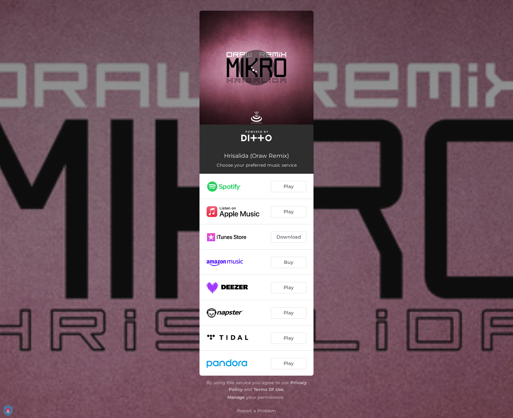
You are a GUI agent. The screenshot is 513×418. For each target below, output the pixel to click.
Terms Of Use (269, 389)
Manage (236, 397)
